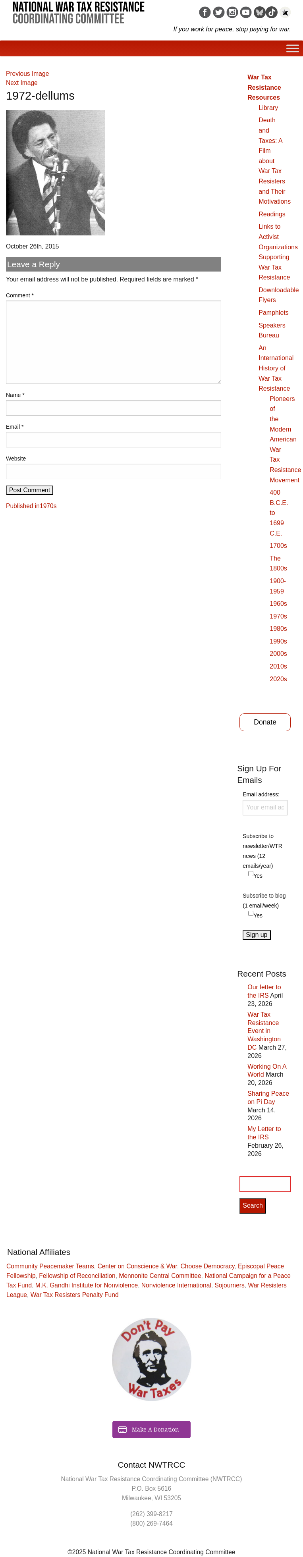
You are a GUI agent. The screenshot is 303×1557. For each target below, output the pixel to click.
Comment (20, 295)
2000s (278, 653)
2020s (278, 679)
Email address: (265, 803)
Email (14, 427)
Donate (265, 722)
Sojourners (229, 1285)
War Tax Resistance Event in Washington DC (264, 1031)
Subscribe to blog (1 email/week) (264, 900)
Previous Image (27, 73)
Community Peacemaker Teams (50, 1266)
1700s (278, 545)
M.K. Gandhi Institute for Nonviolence (86, 1285)
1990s (278, 641)
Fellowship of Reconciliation (77, 1275)
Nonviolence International (176, 1285)
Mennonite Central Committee (160, 1275)
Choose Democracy (208, 1266)
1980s (278, 628)
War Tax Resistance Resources (264, 87)
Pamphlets (274, 312)
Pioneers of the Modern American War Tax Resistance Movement (285, 439)
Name (15, 395)
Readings (272, 214)
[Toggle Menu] (292, 48)
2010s (278, 666)
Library (268, 107)
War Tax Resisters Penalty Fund (75, 1294)
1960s (278, 603)
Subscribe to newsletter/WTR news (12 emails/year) (262, 851)
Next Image (22, 82)
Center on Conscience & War (137, 1266)
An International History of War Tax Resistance (276, 368)
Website (16, 458)
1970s (278, 616)
